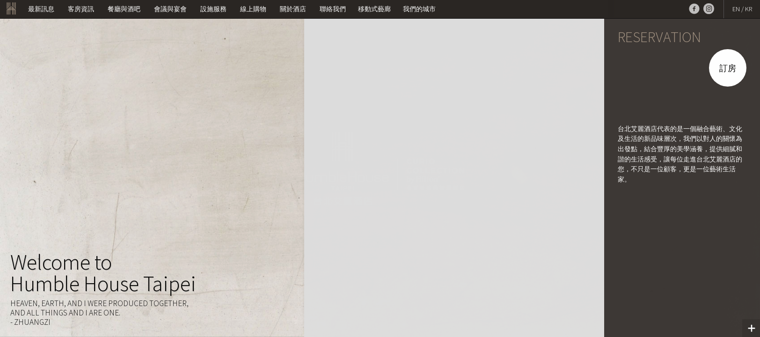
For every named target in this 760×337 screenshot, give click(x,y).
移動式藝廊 (374, 9)
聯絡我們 (333, 9)
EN (736, 9)
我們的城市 (419, 9)
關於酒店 (293, 9)
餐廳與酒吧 (124, 9)
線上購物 (253, 9)
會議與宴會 (170, 9)
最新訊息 (41, 9)
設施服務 (213, 9)
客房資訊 (81, 9)
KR (748, 9)
